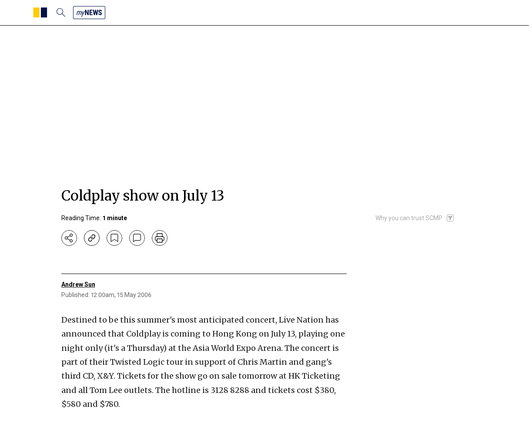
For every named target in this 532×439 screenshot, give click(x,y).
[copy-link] (92, 238)
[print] (159, 238)
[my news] (89, 12)
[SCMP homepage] (40, 12)
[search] (61, 12)
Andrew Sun (78, 284)
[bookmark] (114, 238)
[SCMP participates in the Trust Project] (415, 218)
